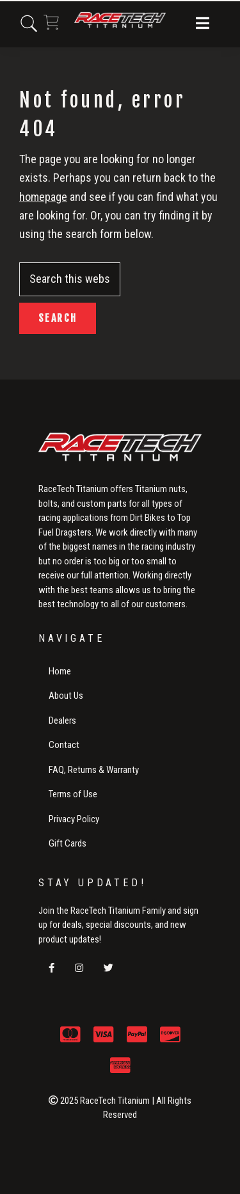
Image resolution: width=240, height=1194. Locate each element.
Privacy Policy (74, 819)
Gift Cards (67, 843)
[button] (203, 24)
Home (60, 671)
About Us (66, 695)
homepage (43, 196)
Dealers (62, 720)
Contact (64, 745)
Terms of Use (73, 794)
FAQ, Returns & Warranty (94, 770)
